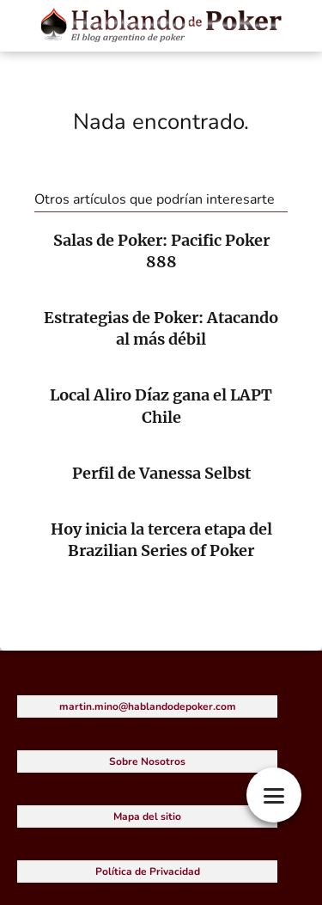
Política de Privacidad (147, 871)
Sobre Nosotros (147, 761)
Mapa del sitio (147, 816)
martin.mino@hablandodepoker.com (147, 706)
